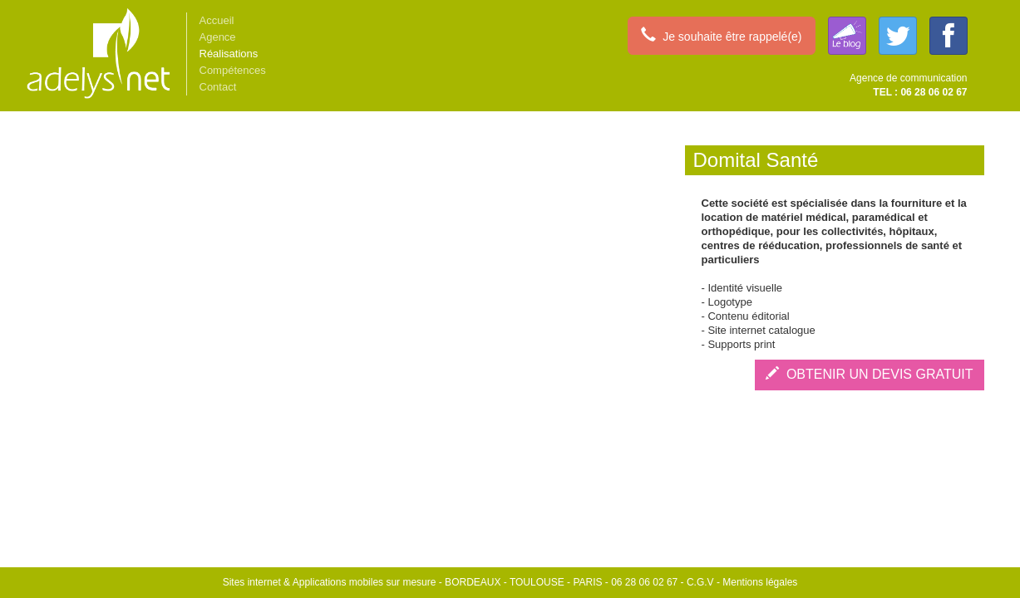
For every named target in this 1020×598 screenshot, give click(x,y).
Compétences (233, 70)
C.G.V (700, 582)
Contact (218, 87)
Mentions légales (759, 582)
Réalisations (229, 53)
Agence (218, 37)
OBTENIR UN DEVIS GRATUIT (869, 374)
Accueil (217, 20)
